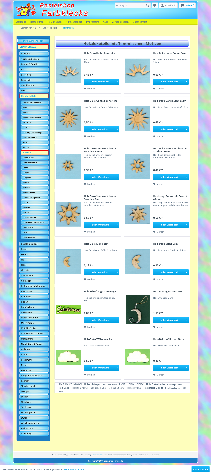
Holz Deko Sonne (132, 384)
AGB (105, 21)
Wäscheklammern (30, 423)
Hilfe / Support (74, 21)
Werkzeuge (26, 433)
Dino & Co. (27, 122)
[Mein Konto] (168, 5)
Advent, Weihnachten (32, 102)
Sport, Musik (28, 227)
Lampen (26, 172)
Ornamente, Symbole (31, 197)
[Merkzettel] (155, 5)
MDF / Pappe (27, 323)
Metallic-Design (28, 328)
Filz (22, 259)
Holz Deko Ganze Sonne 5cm (169, 100)
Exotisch (26, 127)
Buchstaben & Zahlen (32, 117)
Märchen (26, 187)
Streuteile (26, 402)
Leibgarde (27, 177)
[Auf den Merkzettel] (89, 88)
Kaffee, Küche (28, 157)
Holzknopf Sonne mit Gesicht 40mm (170, 198)
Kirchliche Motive (30, 162)
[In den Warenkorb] (101, 82)
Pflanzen (26, 207)
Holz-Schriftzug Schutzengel (100, 291)
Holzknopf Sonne (174, 384)
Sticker (24, 396)
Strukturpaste (28, 412)
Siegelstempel (28, 386)
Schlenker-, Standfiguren (33, 222)
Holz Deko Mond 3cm (165, 243)
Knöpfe (26, 167)
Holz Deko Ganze (110, 384)
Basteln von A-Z (28, 46)
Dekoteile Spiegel (29, 243)
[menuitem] (133, 5)
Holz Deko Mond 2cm (96, 243)
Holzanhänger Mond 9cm (168, 291)
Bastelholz (26, 74)
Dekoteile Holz (28, 96)
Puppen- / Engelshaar (31, 375)
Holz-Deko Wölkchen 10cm (168, 339)
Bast (23, 69)
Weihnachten (27, 428)
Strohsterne (27, 407)
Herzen (26, 147)
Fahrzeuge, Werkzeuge (32, 132)
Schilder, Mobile (29, 217)
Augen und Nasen (30, 59)
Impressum (92, 21)
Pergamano (26, 359)
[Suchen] (147, 5)
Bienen (26, 112)
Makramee (26, 312)
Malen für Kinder (29, 317)
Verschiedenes (29, 237)
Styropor (25, 417)
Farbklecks (65, 13)
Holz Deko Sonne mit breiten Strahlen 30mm (170, 150)
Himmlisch (27, 152)
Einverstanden (200, 469)
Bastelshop (57, 5)
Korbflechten (27, 307)
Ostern (25, 202)
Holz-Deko (64, 387)
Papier (24, 354)
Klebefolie (26, 296)
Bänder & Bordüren (30, 64)
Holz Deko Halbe (156, 384)
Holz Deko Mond (70, 384)
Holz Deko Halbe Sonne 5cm (169, 53)
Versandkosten (120, 21)
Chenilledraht (28, 85)
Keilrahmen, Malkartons (33, 286)
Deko (23, 90)
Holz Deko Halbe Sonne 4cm (100, 53)
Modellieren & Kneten (32, 333)
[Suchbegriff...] (133, 5)
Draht (24, 249)
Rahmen (25, 380)
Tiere (25, 232)
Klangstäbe (26, 291)
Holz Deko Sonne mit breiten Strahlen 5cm (100, 198)
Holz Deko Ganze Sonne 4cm (100, 100)
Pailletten (25, 349)
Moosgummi (27, 338)
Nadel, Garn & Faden (31, 344)
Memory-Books (29, 192)
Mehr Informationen (74, 469)
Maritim (26, 182)
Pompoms (26, 370)
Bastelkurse (36, 21)
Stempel (25, 391)
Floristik (25, 270)
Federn (24, 254)
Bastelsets (26, 80)
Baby (25, 107)
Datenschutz (140, 21)
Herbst (25, 142)
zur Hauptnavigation (33, 40)
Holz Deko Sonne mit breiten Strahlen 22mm (100, 150)
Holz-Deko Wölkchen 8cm (98, 339)
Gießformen (27, 275)
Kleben (24, 301)
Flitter (24, 265)
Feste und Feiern (30, 137)
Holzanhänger (92, 384)
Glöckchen (26, 280)
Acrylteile (25, 53)
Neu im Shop (54, 21)
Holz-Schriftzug (134, 387)
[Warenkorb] (187, 5)
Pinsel (24, 365)
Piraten (26, 212)
